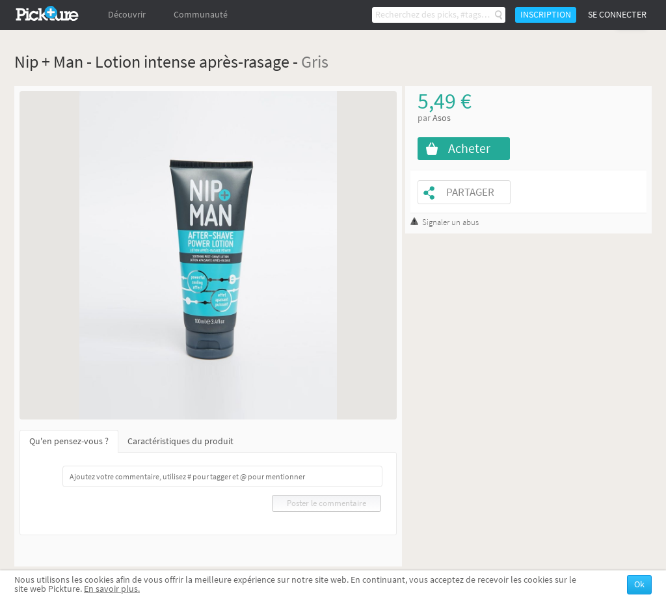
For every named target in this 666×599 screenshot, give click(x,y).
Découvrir (127, 14)
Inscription (545, 14)
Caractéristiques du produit (180, 441)
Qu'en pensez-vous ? (69, 441)
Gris (314, 61)
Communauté (201, 14)
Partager (470, 192)
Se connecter (617, 14)
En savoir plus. (112, 589)
